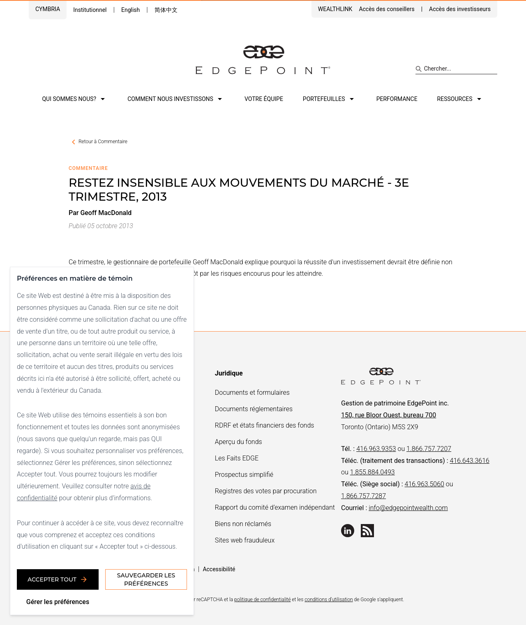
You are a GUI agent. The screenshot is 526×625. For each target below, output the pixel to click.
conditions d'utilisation (329, 599)
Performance (397, 99)
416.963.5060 (424, 484)
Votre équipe (264, 99)
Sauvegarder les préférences (146, 579)
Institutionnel (89, 10)
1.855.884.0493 (372, 472)
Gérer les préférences (57, 602)
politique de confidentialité (262, 599)
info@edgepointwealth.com (408, 508)
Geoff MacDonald (106, 213)
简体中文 (166, 10)
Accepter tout (58, 579)
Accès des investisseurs (460, 9)
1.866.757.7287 (363, 496)
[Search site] (456, 69)
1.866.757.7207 (428, 449)
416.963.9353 (376, 449)
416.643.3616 (469, 461)
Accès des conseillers (386, 9)
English (130, 10)
